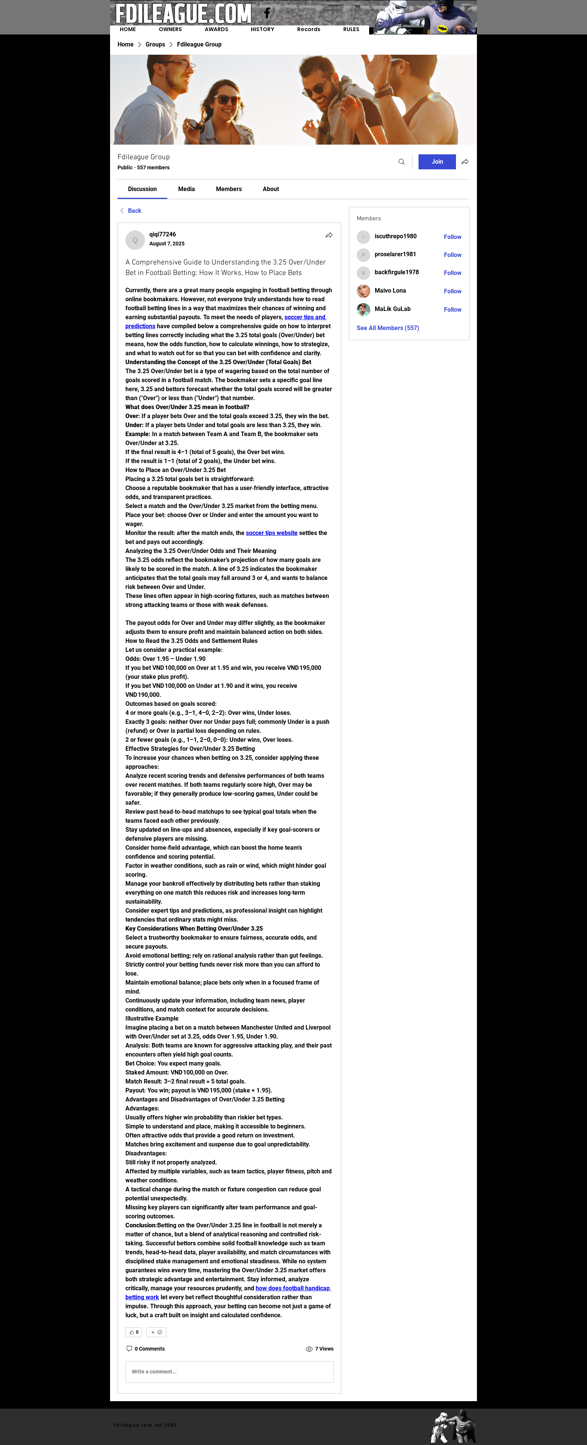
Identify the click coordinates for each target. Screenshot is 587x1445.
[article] (229, 808)
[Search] (401, 161)
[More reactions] (156, 1332)
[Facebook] (267, 13)
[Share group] (464, 161)
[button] (309, 29)
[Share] (329, 234)
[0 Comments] (145, 1349)
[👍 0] (133, 1332)
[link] (142, 189)
